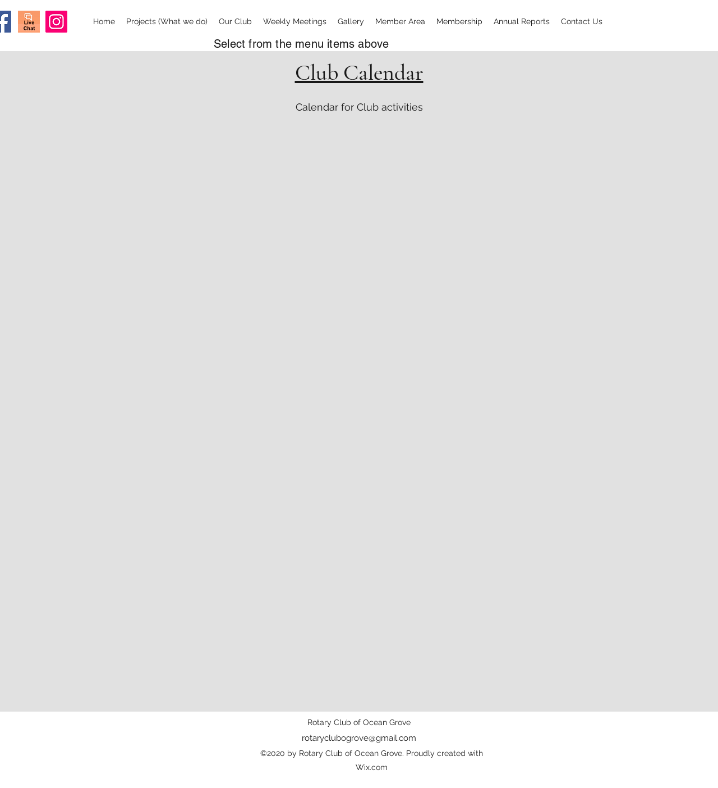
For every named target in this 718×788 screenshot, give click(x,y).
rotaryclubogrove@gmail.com (359, 738)
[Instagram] (56, 22)
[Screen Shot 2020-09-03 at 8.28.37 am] (29, 22)
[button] (167, 21)
